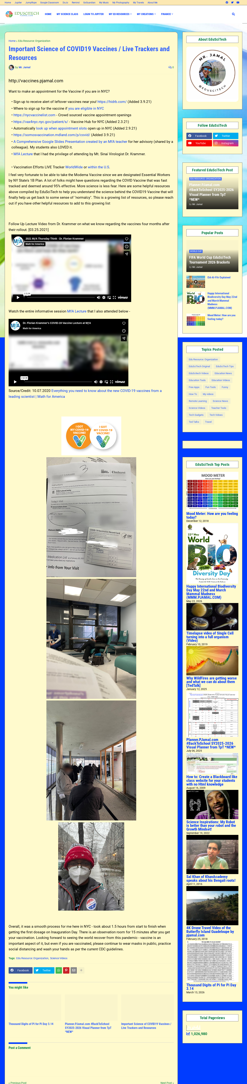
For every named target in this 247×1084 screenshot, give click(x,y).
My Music (104, 2)
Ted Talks (194, 421)
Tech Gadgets (196, 415)
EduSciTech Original (199, 366)
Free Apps (194, 387)
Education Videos (221, 380)
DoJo (65, 2)
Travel (208, 421)
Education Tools (197, 380)
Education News (223, 373)
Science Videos (58, 958)
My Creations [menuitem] (145, 14)
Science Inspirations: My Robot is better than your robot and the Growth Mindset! (211, 826)
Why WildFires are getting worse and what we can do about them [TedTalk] (211, 682)
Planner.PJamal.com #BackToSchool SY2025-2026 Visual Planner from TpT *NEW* (88, 1028)
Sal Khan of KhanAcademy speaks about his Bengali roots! (210, 878)
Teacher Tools (218, 408)
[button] (233, 14)
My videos (208, 394)
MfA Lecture (23, 154)
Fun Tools (210, 387)
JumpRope (30, 2)
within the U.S (98, 167)
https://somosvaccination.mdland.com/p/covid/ (51, 135)
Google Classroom (49, 2)
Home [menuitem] (48, 14)
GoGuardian (89, 2)
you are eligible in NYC (86, 108)
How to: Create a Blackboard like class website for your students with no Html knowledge (211, 780)
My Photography (120, 2)
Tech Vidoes (216, 415)
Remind (76, 2)
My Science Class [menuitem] (67, 14)
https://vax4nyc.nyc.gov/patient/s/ (41, 122)
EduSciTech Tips (225, 366)
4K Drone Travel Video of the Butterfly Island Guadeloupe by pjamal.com (210, 931)
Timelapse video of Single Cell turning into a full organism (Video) (210, 637)
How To (193, 394)
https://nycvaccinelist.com (34, 115)
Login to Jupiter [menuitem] (93, 14)
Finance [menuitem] (166, 14)
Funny (225, 387)
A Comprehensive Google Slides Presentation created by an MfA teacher (70, 141)
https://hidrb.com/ (112, 102)
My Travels (138, 2)
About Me (152, 2)
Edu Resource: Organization (34, 41)
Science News (220, 401)
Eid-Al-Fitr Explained (219, 277)
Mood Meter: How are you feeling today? (221, 317)
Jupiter (18, 2)
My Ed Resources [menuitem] (119, 14)
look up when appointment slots (61, 128)
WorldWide (74, 167)
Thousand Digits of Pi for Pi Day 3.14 (31, 1024)
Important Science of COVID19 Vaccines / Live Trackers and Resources (146, 1026)
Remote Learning (198, 401)
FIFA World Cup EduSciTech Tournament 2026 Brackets (210, 259)
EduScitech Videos (199, 373)
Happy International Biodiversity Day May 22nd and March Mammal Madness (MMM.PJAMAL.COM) (222, 301)
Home (8, 2)
